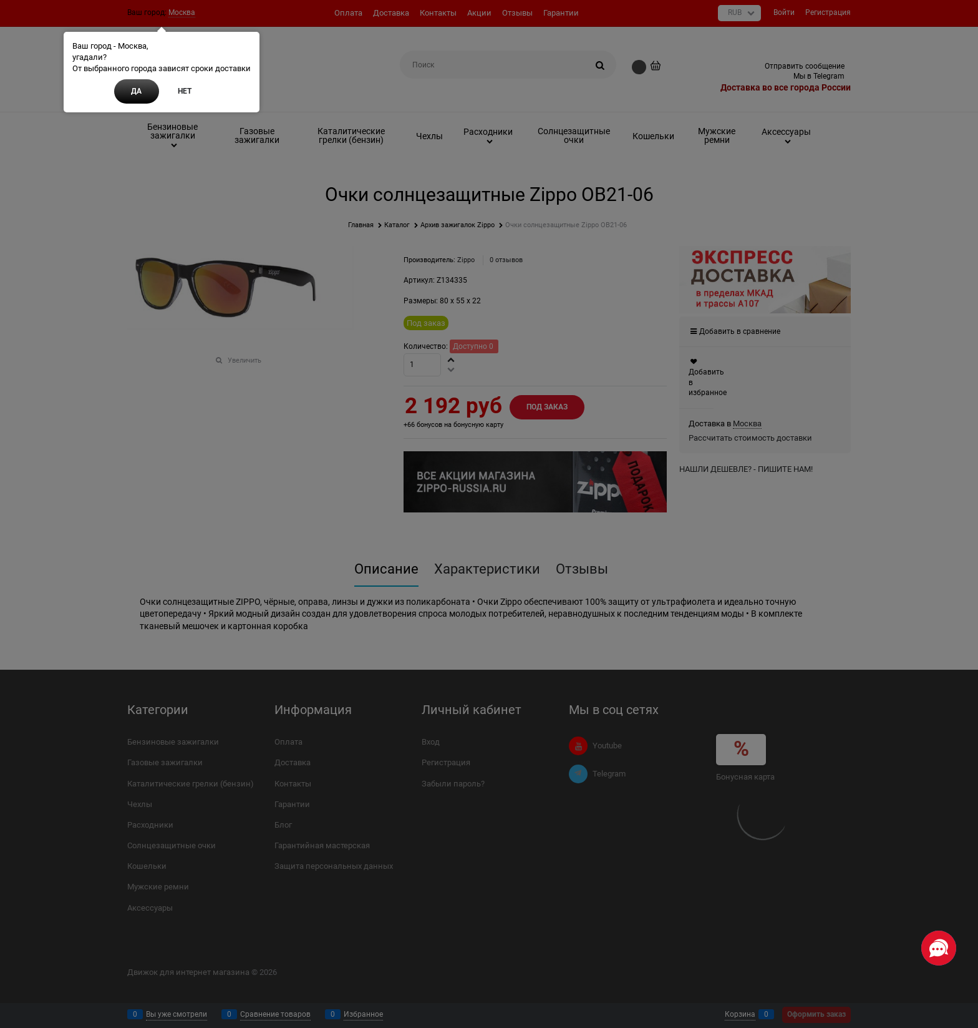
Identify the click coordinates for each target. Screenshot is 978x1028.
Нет (184, 91)
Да (136, 91)
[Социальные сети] (938, 948)
